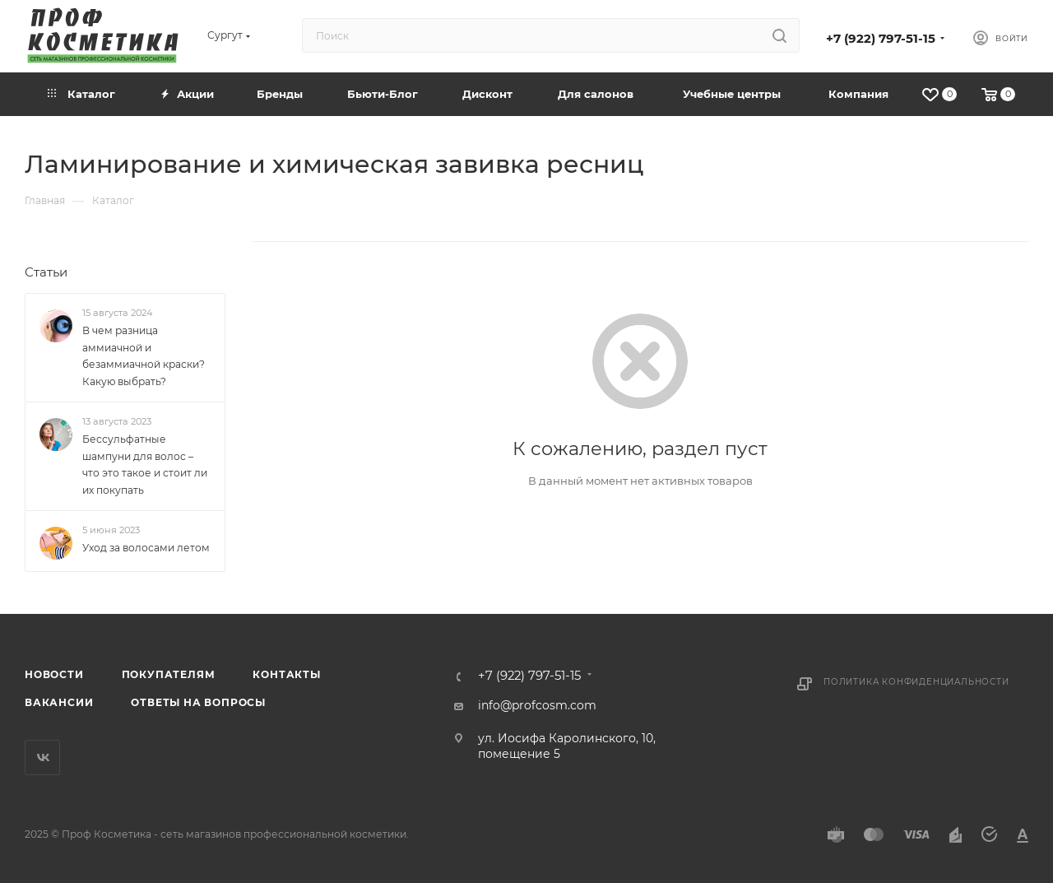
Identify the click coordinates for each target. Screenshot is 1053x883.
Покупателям (169, 674)
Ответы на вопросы (198, 702)
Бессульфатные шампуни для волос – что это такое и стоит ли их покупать (144, 464)
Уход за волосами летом (146, 548)
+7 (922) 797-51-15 (880, 38)
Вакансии (59, 702)
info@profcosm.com (537, 705)
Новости (54, 674)
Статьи (46, 272)
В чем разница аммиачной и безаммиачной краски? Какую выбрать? (143, 356)
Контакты (286, 674)
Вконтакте (42, 757)
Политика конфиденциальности (916, 681)
